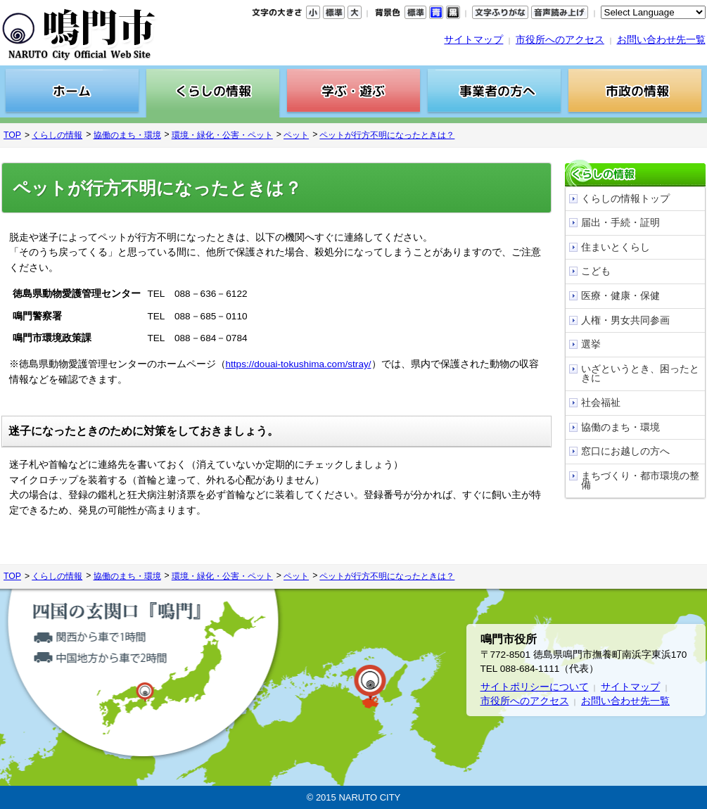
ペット (296, 135)
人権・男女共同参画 (625, 320)
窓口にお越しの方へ (625, 451)
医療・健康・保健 (620, 296)
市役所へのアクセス (560, 39)
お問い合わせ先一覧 (661, 39)
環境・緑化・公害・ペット (222, 135)
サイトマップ (473, 39)
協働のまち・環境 (127, 135)
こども (596, 271)
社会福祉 (600, 402)
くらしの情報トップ (625, 198)
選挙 (591, 344)
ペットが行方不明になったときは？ (386, 135)
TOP (12, 135)
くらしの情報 (57, 135)
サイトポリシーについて (534, 687)
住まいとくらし (615, 247)
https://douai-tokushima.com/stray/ (298, 364)
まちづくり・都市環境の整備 (640, 481)
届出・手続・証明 (620, 222)
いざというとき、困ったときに (640, 374)
